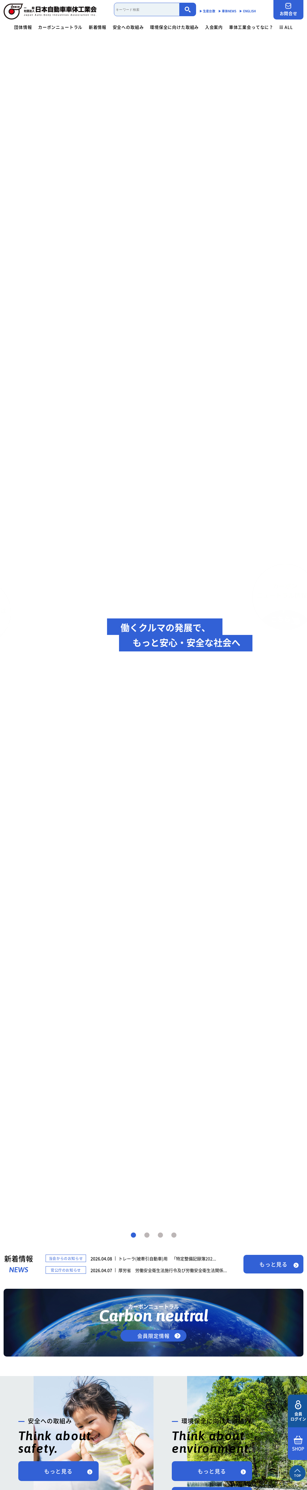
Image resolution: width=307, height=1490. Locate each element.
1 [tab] (133, 1235)
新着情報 (97, 27)
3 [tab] (160, 1235)
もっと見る (273, 1264)
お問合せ (288, 9)
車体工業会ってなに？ (251, 27)
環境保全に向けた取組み (174, 27)
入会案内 (214, 27)
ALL (286, 27)
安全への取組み (128, 27)
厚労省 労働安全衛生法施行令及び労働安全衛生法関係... (172, 1270)
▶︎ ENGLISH (247, 11)
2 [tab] (147, 1235)
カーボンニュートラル (60, 27)
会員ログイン (298, 1411)
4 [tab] (174, 1235)
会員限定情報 (153, 1335)
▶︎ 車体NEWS (227, 11)
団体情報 (23, 27)
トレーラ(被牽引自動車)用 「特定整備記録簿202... (167, 1258)
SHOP (298, 1444)
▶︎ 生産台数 (207, 11)
